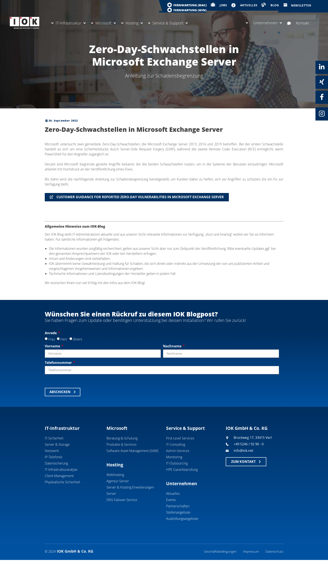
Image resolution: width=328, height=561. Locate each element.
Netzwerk (52, 451)
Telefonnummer (59, 362)
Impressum (250, 552)
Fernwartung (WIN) (189, 10)
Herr (63, 339)
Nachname (172, 346)
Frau (51, 339)
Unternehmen (264, 22)
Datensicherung (56, 463)
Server (111, 493)
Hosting (132, 22)
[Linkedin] (322, 67)
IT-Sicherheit (54, 438)
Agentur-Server (117, 481)
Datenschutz (274, 552)
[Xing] (322, 82)
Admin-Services (177, 451)
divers (77, 339)
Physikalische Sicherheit (62, 482)
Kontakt (298, 22)
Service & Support (168, 22)
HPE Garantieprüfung (182, 469)
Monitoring (174, 457)
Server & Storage (57, 444)
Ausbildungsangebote (182, 519)
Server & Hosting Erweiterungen (130, 487)
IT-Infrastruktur (68, 22)
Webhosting (115, 475)
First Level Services (180, 438)
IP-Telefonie (53, 457)
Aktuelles (173, 493)
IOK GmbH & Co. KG (247, 428)
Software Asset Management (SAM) (132, 451)
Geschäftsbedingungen (218, 552)
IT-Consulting (175, 444)
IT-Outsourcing (177, 463)
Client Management (59, 476)
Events (171, 500)
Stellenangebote (178, 512)
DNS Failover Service (121, 500)
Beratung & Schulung (121, 438)
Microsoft (103, 22)
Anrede (51, 333)
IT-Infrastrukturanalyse (61, 469)
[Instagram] (322, 113)
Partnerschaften (178, 506)
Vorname (53, 346)
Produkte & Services (121, 444)
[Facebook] (322, 97)
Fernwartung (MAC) (190, 5)
